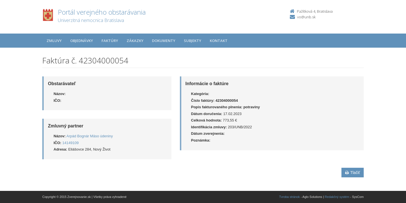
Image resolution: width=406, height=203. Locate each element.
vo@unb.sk (306, 16)
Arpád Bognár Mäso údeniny (90, 136)
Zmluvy (54, 40)
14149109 (70, 143)
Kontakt (219, 40)
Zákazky (135, 40)
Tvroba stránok (289, 196)
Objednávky (81, 40)
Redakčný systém (337, 196)
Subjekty (192, 40)
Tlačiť (352, 172)
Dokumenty (163, 40)
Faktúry (110, 40)
